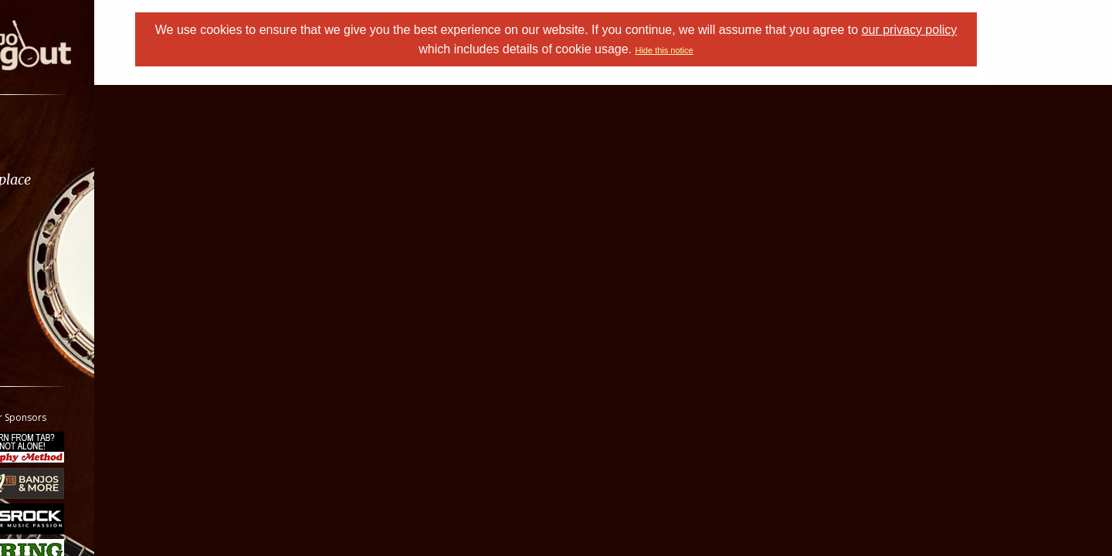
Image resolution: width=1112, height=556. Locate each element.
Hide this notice (703, 50)
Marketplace (71, 179)
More (48, 302)
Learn (51, 220)
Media (52, 261)
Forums (56, 138)
